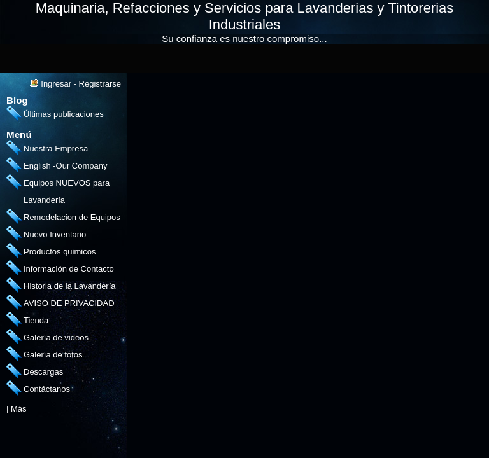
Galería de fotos (53, 354)
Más (19, 408)
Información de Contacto (69, 269)
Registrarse (100, 83)
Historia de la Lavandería (70, 286)
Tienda (36, 320)
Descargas (43, 372)
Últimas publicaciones (64, 114)
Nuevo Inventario (55, 234)
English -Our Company (66, 165)
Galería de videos (56, 337)
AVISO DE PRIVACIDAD (69, 303)
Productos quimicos (60, 251)
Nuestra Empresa (56, 148)
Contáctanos (47, 389)
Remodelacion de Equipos (72, 217)
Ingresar (56, 83)
